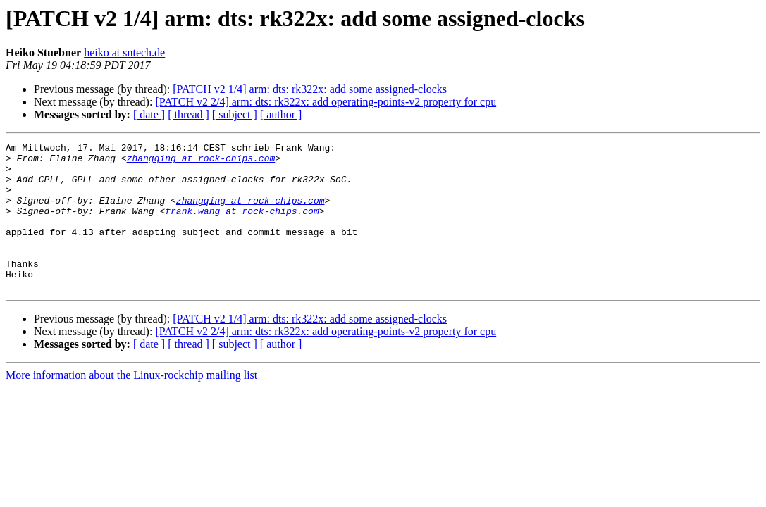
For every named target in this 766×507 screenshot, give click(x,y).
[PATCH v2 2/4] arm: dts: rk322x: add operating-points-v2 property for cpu (325, 102)
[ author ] (281, 114)
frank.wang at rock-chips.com (242, 225)
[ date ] (149, 114)
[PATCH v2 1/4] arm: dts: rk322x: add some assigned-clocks (310, 89)
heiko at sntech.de (124, 52)
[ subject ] (234, 114)
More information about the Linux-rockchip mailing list (131, 405)
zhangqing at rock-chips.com (201, 162)
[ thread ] (188, 114)
